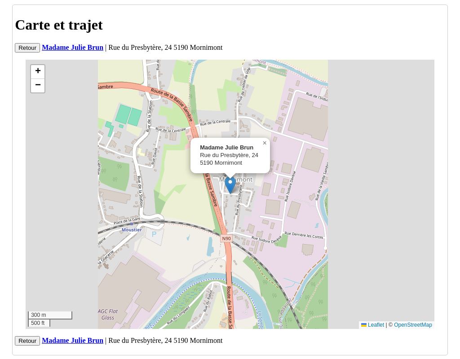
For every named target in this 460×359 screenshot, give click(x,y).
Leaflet (372, 325)
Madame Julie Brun (72, 47)
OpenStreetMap (413, 325)
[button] (230, 185)
